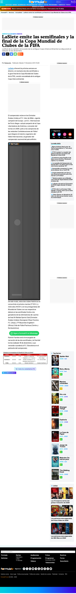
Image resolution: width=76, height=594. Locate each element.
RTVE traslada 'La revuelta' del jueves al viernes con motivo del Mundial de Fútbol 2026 (61, 153)
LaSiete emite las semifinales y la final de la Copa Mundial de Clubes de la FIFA (47, 12)
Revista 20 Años (38, 7)
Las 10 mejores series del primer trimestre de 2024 (60, 502)
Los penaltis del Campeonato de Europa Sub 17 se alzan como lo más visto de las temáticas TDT (62, 164)
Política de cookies (34, 574)
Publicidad (54, 574)
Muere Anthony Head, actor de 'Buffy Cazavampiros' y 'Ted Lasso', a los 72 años (32, 9)
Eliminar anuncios (38, 17)
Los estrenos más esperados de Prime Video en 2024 (61, 519)
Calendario (19, 557)
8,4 (61, 374)
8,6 (61, 439)
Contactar (61, 574)
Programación (31, 5)
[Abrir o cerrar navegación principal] (1, 2)
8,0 (61, 464)
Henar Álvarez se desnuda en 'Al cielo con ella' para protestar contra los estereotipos (61, 196)
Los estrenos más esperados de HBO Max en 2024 (61, 537)
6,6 (61, 388)
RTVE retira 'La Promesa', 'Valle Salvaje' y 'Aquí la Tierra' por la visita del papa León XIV (62, 190)
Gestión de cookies (46, 574)
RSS (66, 574)
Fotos (46, 5)
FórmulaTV (4, 12)
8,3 (61, 414)
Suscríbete (64, 561)
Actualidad (19, 12)
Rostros (63, 555)
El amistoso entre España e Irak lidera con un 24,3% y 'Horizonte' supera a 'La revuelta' (61, 159)
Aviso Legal (13, 574)
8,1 (61, 425)
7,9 (61, 477)
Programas (53, 5)
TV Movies (19, 560)
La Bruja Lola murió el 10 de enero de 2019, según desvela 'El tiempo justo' (62, 185)
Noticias (9, 5)
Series (15, 5)
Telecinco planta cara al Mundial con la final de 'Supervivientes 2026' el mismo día (62, 179)
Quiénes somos (5, 574)
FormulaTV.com (5, 577)
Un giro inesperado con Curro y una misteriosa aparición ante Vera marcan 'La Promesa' (61, 174)
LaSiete (11, 68)
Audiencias (22, 5)
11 (21, 54)
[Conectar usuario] (74, 2)
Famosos (61, 5)
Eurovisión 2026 (50, 560)
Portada (4, 555)
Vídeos (40, 5)
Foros (68, 5)
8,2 (61, 452)
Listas (18, 559)
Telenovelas (50, 562)
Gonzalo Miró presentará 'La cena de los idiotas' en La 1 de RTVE (61, 169)
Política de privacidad (22, 574)
